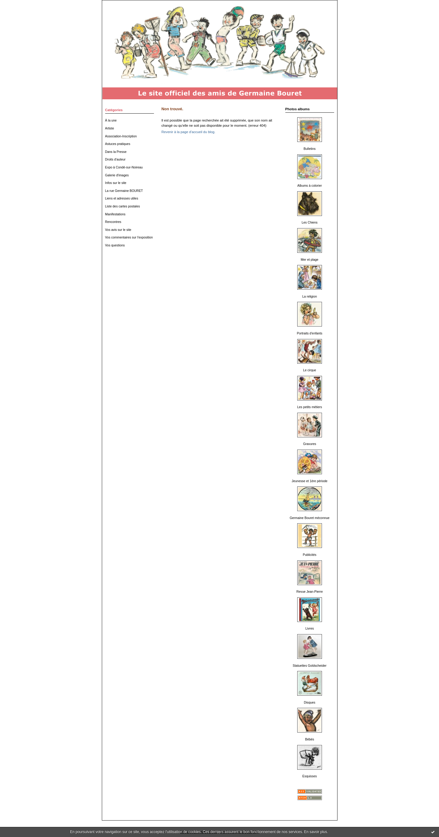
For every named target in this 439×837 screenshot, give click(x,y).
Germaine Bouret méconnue (310, 518)
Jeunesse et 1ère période (309, 481)
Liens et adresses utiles (121, 198)
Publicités (309, 554)
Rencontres (113, 222)
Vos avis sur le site (118, 229)
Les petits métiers (309, 407)
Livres (309, 628)
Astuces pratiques (117, 144)
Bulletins (310, 148)
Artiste (109, 128)
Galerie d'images (117, 175)
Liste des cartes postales (122, 206)
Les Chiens (310, 222)
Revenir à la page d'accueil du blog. (189, 132)
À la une (111, 120)
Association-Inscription (121, 136)
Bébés (309, 739)
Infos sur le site (116, 183)
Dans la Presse (116, 152)
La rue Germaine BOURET (124, 190)
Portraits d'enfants (309, 333)
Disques (310, 702)
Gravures (309, 444)
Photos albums (297, 109)
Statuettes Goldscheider (310, 665)
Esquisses (309, 776)
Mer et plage (310, 259)
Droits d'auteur (115, 159)
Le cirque (309, 370)
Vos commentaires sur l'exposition (129, 237)
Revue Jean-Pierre (309, 591)
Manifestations (115, 214)
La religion (309, 296)
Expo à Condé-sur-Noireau (124, 167)
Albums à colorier (309, 185)
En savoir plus (315, 832)
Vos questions (115, 245)
